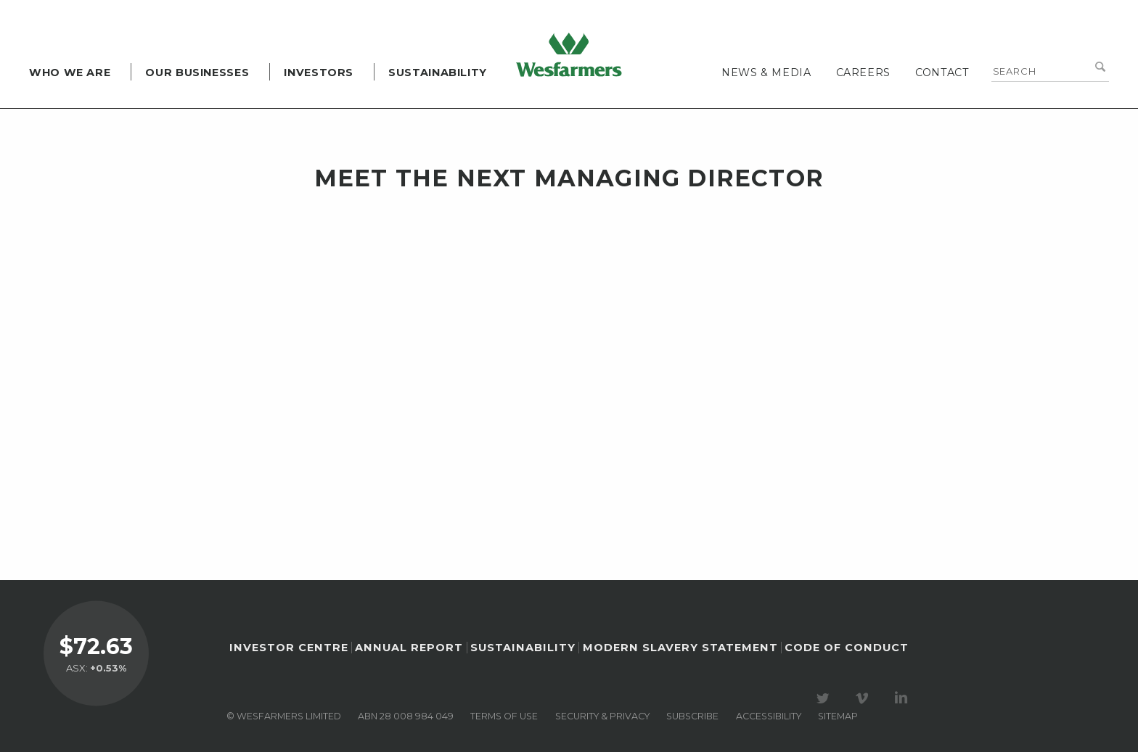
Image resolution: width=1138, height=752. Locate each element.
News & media (766, 72)
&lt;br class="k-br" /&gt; (585, 356)
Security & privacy (602, 716)
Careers (863, 72)
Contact (942, 72)
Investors (318, 72)
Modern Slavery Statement (680, 647)
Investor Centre (288, 647)
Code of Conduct (847, 647)
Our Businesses (197, 72)
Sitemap (838, 716)
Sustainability (437, 72)
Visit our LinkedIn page (903, 698)
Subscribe (692, 716)
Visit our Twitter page (825, 698)
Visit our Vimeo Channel (864, 698)
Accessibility (768, 716)
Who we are (69, 72)
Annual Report (409, 647)
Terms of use (504, 716)
